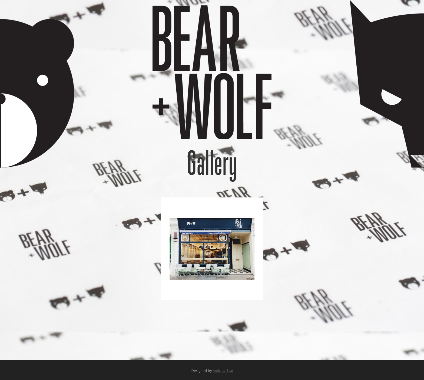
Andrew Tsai (223, 370)
